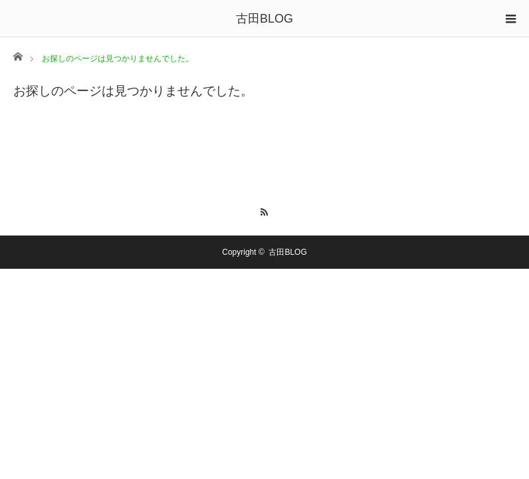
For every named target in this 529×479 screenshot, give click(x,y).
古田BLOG (264, 18)
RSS (265, 210)
